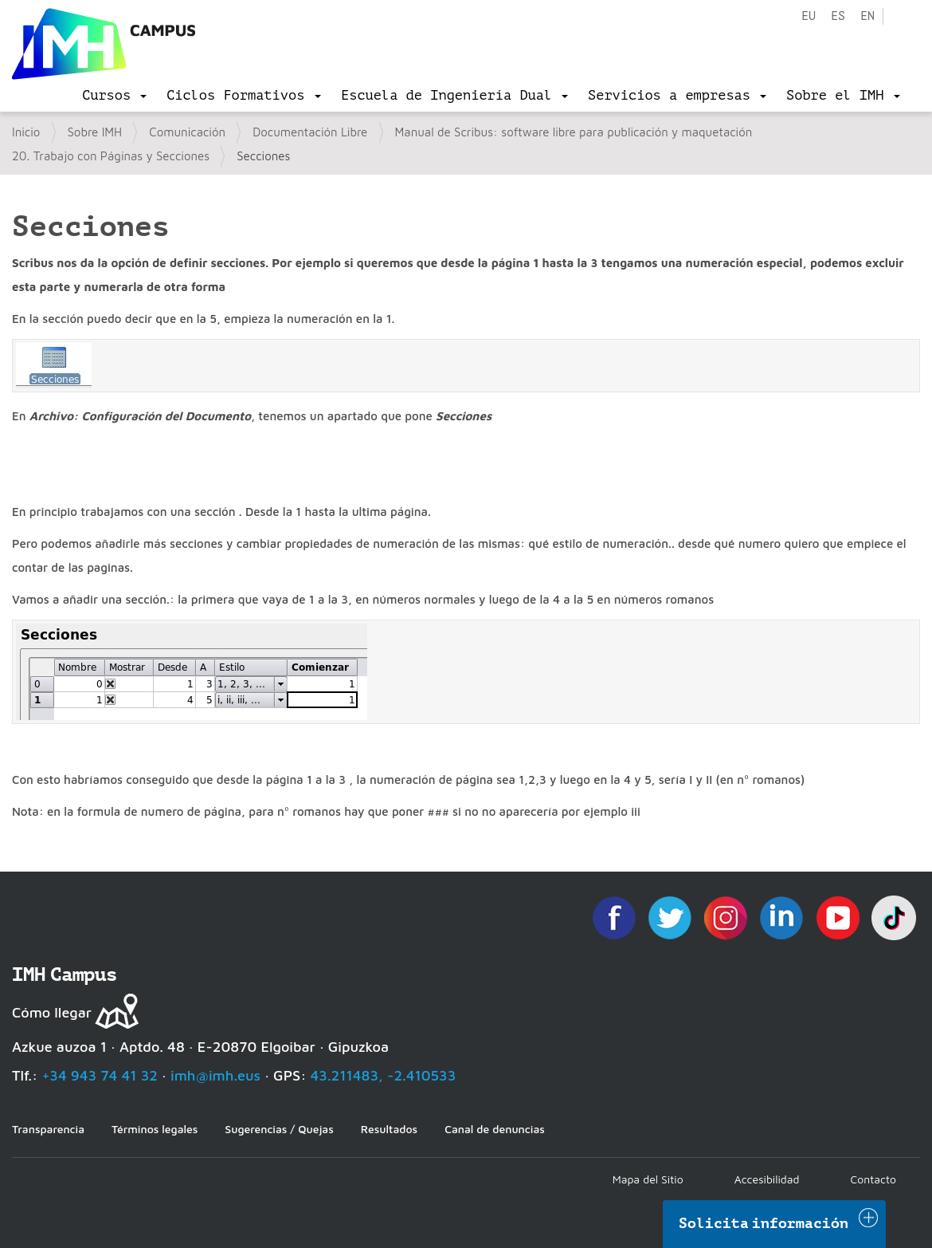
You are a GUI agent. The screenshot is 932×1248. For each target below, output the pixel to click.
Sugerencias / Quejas (279, 1129)
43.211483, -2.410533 (383, 1075)
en (867, 16)
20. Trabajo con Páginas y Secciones (111, 156)
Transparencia (48, 1129)
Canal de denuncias (494, 1129)
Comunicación (187, 132)
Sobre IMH (95, 132)
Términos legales (155, 1129)
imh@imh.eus (215, 1075)
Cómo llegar (52, 1012)
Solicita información (764, 1223)
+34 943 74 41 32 (99, 1075)
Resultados (389, 1129)
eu (808, 16)
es (838, 16)
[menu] (114, 96)
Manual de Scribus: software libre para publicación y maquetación (574, 132)
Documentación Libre (310, 132)
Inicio (26, 132)
